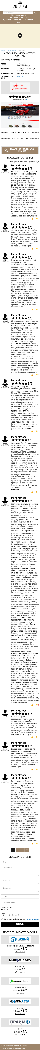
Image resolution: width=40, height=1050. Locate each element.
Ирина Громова (5, 443)
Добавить (20, 924)
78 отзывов (20, 952)
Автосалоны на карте (18, 18)
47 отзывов (20, 972)
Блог (19, 22)
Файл (6, 909)
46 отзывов (20, 1034)
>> (27, 850)
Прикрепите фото (6, 908)
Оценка (3, 913)
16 (27, 99)
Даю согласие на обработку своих (20, 919)
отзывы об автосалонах (20, 1045)
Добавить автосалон (12, 20)
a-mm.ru (20, 76)
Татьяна (5, 386)
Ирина (5, 781)
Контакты (29, 20)
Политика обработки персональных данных (13, 1048)
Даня (5, 716)
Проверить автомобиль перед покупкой (19, 150)
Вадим (5, 749)
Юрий (5, 260)
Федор (5, 230)
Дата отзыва (24, 162)
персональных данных (32, 919)
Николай (5, 321)
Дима (5, 171)
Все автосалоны (18, 15)
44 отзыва (20, 993)
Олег (5, 504)
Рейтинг (33, 162)
